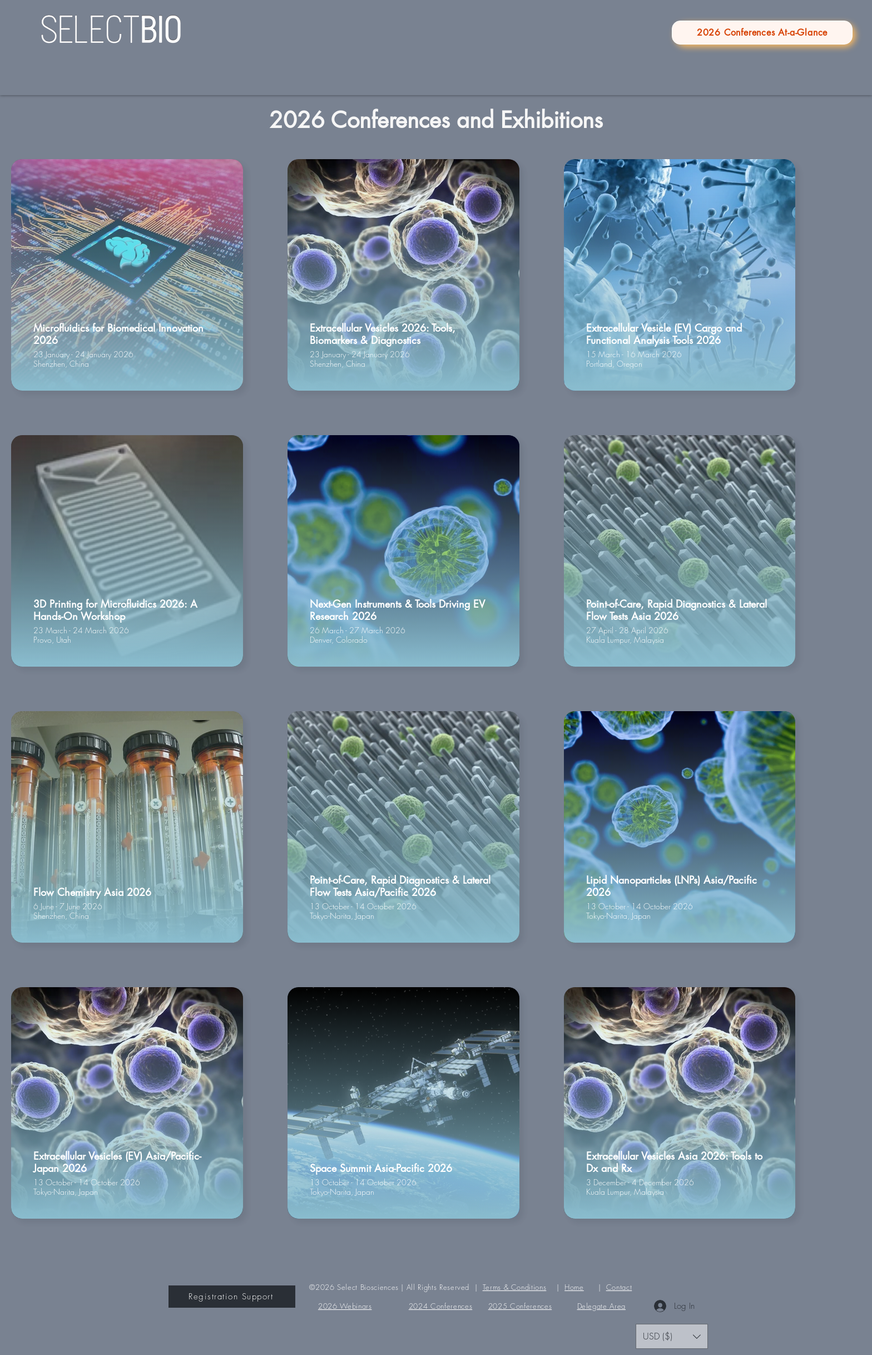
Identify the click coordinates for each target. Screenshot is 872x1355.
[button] (672, 1336)
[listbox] (672, 1336)
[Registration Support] (232, 1296)
